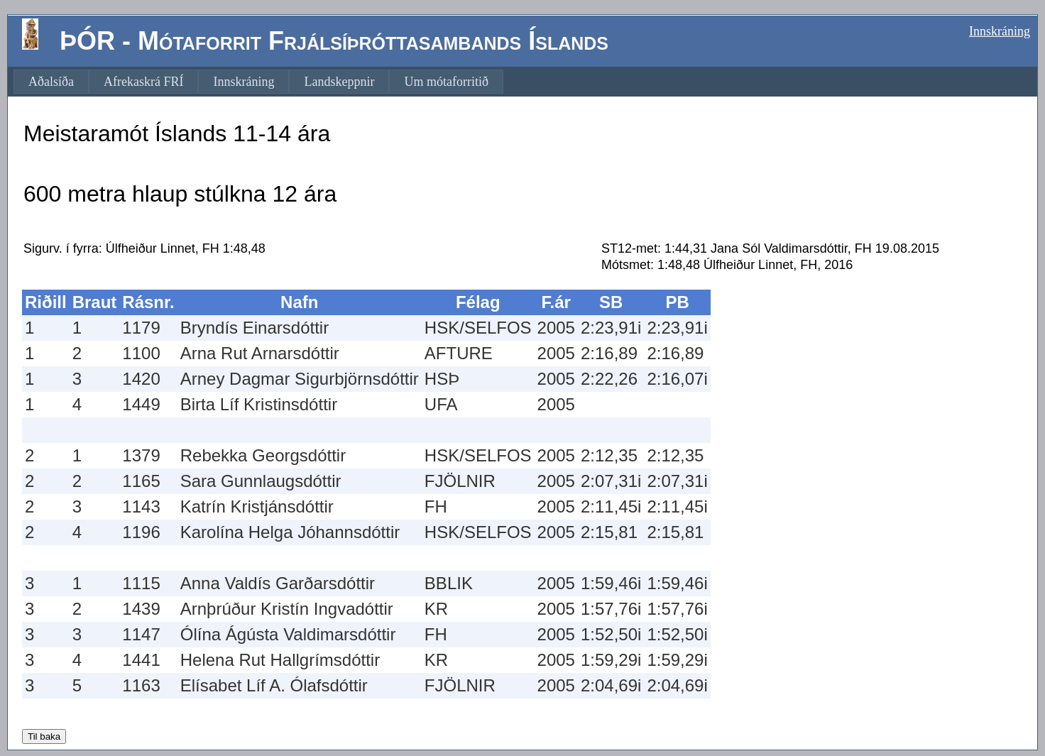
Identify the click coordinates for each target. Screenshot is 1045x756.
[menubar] (258, 82)
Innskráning (999, 31)
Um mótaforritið (446, 82)
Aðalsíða (51, 82)
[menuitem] (51, 82)
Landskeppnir (339, 82)
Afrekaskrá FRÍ (143, 82)
